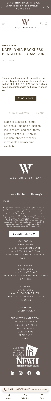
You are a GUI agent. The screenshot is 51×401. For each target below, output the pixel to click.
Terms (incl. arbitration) (17, 226)
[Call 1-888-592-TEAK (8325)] (25, 389)
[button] (2, 7)
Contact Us (25, 332)
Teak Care (25, 335)
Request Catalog (25, 325)
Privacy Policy (35, 226)
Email (6, 201)
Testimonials (25, 328)
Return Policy (25, 311)
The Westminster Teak (25, 318)
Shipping (25, 307)
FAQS (25, 338)
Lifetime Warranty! (25, 321)
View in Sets (25, 98)
